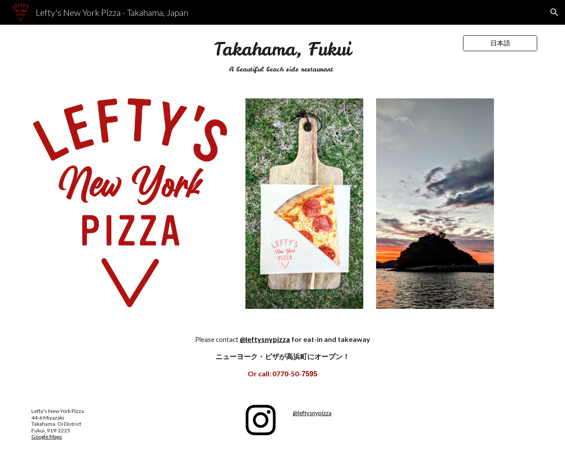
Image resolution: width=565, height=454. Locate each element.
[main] (282, 56)
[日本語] (500, 43)
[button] (554, 12)
